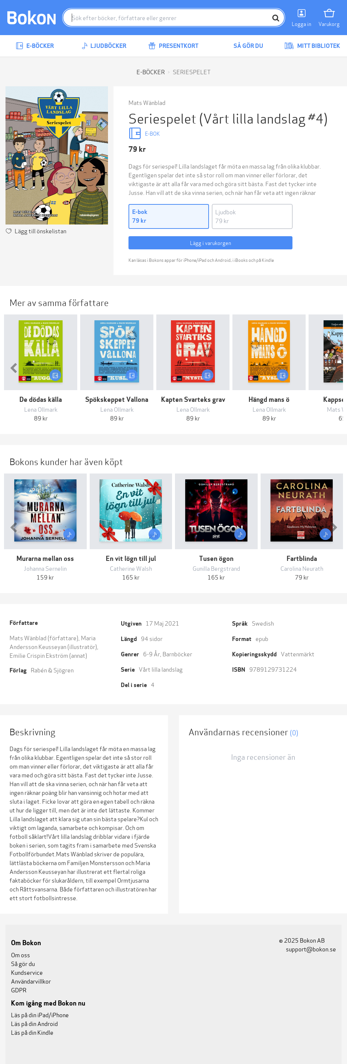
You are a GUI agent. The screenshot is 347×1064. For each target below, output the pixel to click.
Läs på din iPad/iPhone (40, 1014)
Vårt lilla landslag (161, 669)
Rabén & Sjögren (52, 669)
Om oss (20, 954)
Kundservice (27, 972)
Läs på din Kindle (32, 1032)
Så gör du (243, 46)
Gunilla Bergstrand (216, 568)
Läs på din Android (34, 1023)
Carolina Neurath (301, 568)
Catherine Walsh (131, 568)
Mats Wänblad (146, 102)
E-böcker (35, 46)
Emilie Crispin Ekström (39, 655)
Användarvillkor (31, 981)
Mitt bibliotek (312, 46)
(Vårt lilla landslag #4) (263, 117)
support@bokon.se (307, 948)
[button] (13, 368)
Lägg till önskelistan (40, 230)
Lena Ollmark (40, 409)
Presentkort (173, 46)
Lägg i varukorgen (210, 242)
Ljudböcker (104, 46)
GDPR (18, 989)
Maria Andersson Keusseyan (53, 641)
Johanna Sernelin (45, 568)
